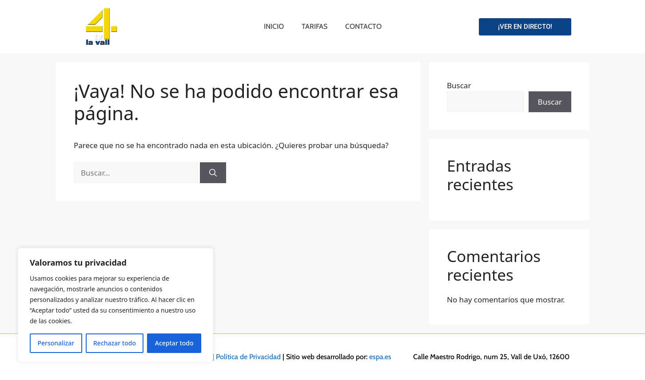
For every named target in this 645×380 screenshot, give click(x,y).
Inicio (274, 26)
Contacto (363, 26)
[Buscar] (213, 173)
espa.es (380, 357)
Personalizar (55, 343)
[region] (115, 305)
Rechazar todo (114, 343)
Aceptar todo (174, 343)
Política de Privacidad (248, 357)
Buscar (459, 85)
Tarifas (314, 26)
